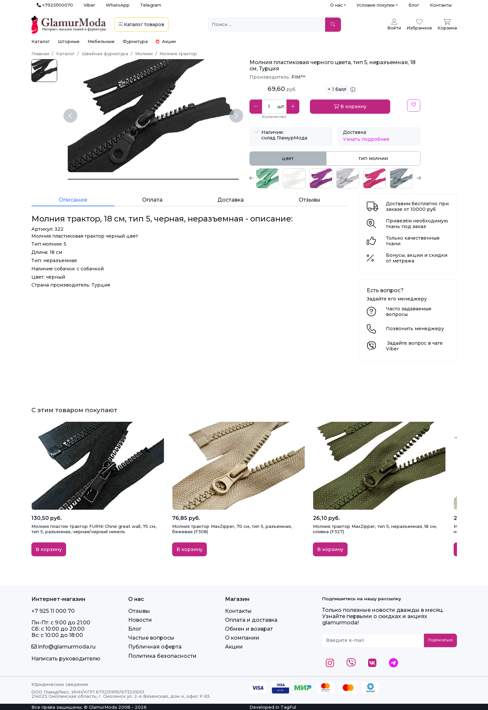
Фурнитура (135, 41)
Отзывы (139, 611)
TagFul (288, 707)
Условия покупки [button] (375, 5)
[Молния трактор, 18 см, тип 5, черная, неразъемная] (153, 179)
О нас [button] (336, 5)
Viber (89, 5)
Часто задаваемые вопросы (409, 311)
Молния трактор (178, 53)
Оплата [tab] (152, 200)
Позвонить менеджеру (415, 329)
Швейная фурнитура (105, 53)
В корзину (350, 106)
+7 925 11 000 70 (53, 611)
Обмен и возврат (249, 629)
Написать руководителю (65, 658)
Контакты (441, 5)
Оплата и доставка (251, 620)
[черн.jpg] (44, 70)
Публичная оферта (155, 647)
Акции (166, 41)
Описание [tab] (73, 200)
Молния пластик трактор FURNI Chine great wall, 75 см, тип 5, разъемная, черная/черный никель (93, 529)
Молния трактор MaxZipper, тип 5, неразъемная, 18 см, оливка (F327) (375, 529)
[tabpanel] (335, 178)
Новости (140, 620)
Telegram (150, 5)
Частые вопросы (151, 638)
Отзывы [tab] (309, 200)
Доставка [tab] (230, 200)
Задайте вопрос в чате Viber (414, 346)
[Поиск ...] (266, 25)
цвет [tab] (288, 158)
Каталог (40, 41)
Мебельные (101, 41)
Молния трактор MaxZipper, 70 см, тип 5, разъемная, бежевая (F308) (232, 529)
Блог (413, 5)
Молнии (144, 53)
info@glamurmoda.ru (63, 647)
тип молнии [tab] (373, 158)
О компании (242, 638)
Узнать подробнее (366, 139)
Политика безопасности (162, 656)
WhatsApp (118, 5)
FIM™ (298, 77)
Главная (40, 53)
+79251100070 (55, 5)
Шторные (69, 41)
